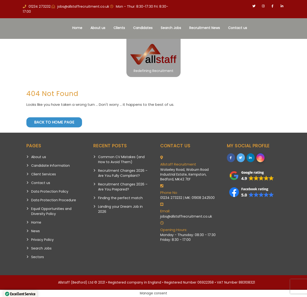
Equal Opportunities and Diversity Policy (51, 211)
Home (77, 27)
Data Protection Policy (49, 191)
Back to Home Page (54, 122)
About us (97, 27)
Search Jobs (171, 27)
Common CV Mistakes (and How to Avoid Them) (121, 159)
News (35, 231)
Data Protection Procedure (53, 200)
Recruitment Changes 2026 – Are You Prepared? (123, 187)
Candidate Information (50, 165)
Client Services (43, 174)
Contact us (237, 27)
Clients (119, 27)
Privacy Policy (42, 239)
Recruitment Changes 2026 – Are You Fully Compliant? (123, 173)
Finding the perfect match (120, 198)
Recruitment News (204, 27)
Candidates (143, 27)
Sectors (37, 257)
